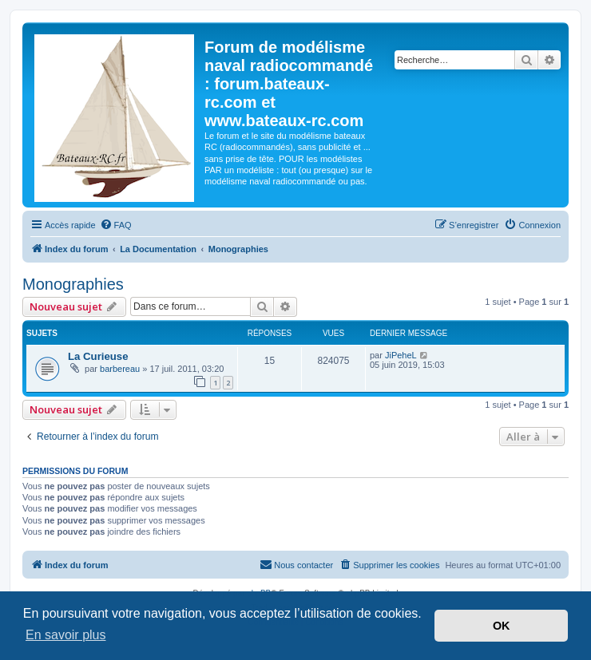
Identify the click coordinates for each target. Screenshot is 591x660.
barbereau (120, 368)
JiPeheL (401, 355)
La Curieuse (98, 356)
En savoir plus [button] (66, 635)
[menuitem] (116, 225)
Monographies (73, 284)
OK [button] (501, 625)
